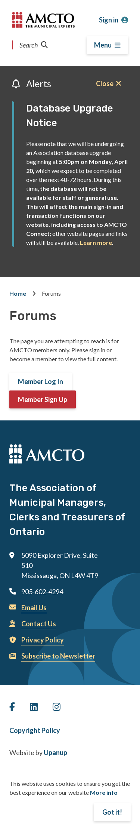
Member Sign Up (42, 399)
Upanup (55, 752)
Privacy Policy (42, 640)
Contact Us (38, 624)
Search (33, 45)
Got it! (112, 812)
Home (17, 293)
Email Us (34, 607)
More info (104, 792)
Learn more (96, 242)
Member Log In (40, 381)
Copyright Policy (34, 730)
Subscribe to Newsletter (58, 656)
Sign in (108, 20)
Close (104, 83)
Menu (103, 45)
